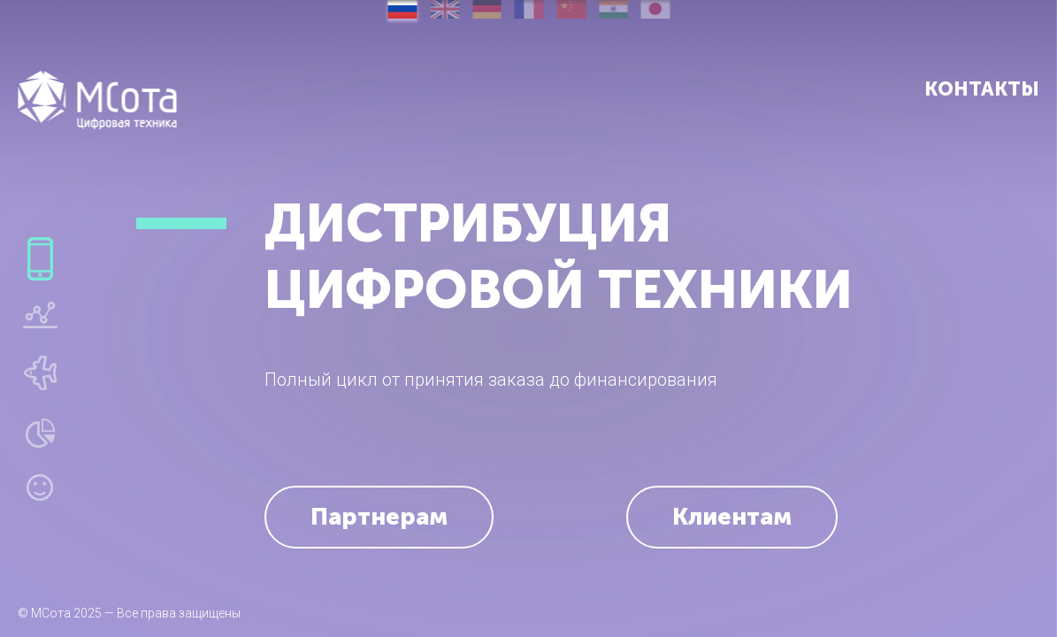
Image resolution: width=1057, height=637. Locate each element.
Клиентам (732, 517)
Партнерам (379, 517)
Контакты (981, 89)
